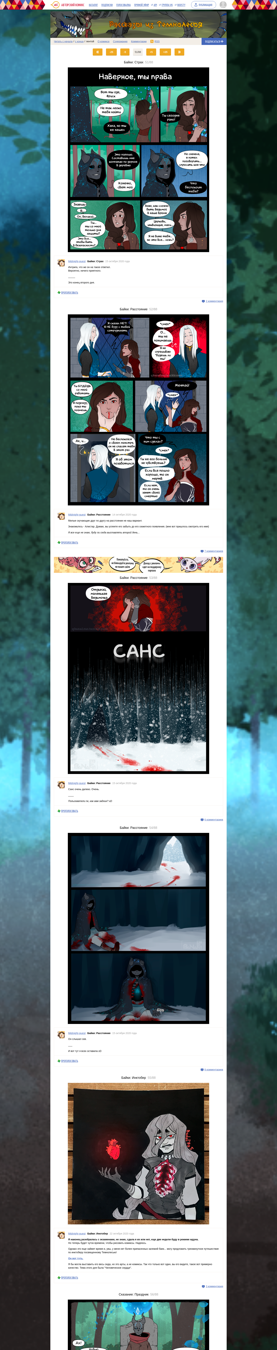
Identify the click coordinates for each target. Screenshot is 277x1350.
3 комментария (214, 1286)
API (155, 5)
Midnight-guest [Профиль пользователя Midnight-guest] (77, 261)
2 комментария (214, 301)
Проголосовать (69, 292)
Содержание (120, 41)
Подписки (107, 5)
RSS (157, 41)
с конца (79, 41)
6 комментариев (214, 819)
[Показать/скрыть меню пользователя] (222, 5)
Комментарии (139, 41)
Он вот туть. (75, 1258)
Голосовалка (123, 5)
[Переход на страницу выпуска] (138, 159)
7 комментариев (214, 551)
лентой (90, 41)
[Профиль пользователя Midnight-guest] (61, 271)
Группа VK (167, 5)
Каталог (93, 5)
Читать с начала (63, 41)
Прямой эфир (141, 5)
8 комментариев (214, 1069)
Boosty (181, 5)
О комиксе (103, 41)
